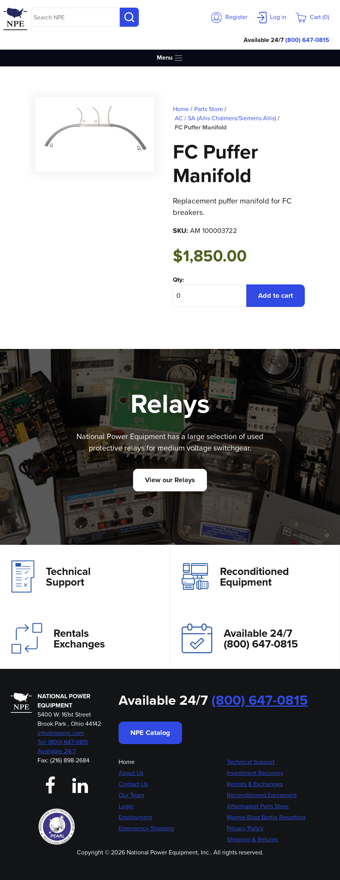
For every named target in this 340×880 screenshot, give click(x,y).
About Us (131, 773)
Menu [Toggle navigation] (170, 58)
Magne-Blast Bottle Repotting (266, 817)
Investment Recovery (255, 773)
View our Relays (170, 480)
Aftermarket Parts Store (258, 806)
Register (229, 17)
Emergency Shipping (146, 828)
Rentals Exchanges (58, 638)
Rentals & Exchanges (255, 784)
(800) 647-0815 (307, 40)
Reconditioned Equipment (235, 576)
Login (126, 806)
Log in (271, 17)
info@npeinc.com (60, 732)
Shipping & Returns (252, 839)
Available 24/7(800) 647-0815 (240, 638)
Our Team (131, 795)
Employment (135, 817)
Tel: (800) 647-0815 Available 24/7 (62, 747)
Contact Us (133, 784)
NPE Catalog (150, 733)
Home (127, 761)
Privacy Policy (245, 828)
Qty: (178, 279)
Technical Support (51, 576)
